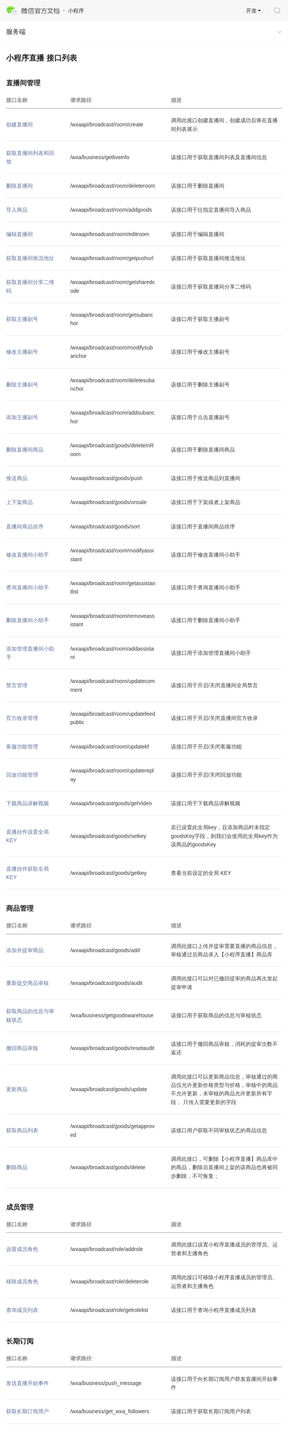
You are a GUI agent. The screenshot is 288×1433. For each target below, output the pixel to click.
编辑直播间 (19, 234)
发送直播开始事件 (27, 1383)
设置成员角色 (22, 1249)
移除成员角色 (22, 1281)
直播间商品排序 (24, 526)
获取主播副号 (22, 319)
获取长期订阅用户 (27, 1411)
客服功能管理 (22, 747)
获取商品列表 (22, 1130)
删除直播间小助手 (27, 620)
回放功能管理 (22, 775)
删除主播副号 (22, 384)
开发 (251, 11)
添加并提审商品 (24, 950)
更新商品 (16, 1089)
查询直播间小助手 (27, 587)
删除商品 (16, 1167)
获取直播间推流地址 (30, 258)
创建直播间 (19, 124)
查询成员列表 (22, 1310)
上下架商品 (19, 502)
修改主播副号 (22, 352)
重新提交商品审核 (27, 983)
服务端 (16, 31)
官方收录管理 (22, 718)
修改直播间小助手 (27, 555)
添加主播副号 (22, 417)
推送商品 (16, 478)
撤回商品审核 (22, 1048)
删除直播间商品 (24, 450)
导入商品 (16, 210)
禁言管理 (16, 685)
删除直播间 (19, 186)
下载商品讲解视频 (27, 803)
